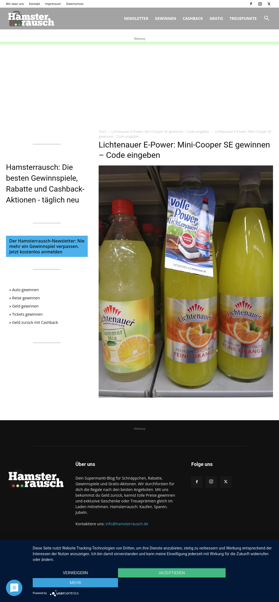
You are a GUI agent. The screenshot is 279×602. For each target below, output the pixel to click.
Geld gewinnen (25, 306)
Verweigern (68, 583)
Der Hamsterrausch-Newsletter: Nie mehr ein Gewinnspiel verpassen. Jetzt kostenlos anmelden (46, 246)
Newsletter (136, 18)
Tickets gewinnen (27, 314)
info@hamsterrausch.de (126, 523)
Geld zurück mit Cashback (35, 322)
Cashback (193, 18)
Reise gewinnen (26, 297)
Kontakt (34, 4)
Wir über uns (15, 4)
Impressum (53, 4)
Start (102, 131)
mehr (237, 583)
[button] (266, 19)
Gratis (216, 18)
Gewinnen (165, 18)
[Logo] (30, 18)
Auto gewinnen (25, 289)
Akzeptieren (153, 583)
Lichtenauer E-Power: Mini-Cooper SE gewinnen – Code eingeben (160, 131)
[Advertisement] (139, 82)
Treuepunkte (243, 18)
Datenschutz (75, 4)
